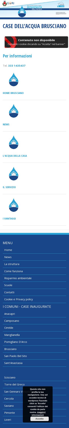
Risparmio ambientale (18, 278)
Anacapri (9, 313)
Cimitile (8, 327)
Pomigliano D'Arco (15, 342)
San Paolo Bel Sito (15, 356)
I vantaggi (9, 218)
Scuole (8, 285)
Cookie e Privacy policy (18, 299)
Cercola (9, 398)
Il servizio (9, 187)
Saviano (9, 405)
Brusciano (10, 349)
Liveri (7, 419)
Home (8, 250)
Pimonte (9, 412)
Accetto (40, 419)
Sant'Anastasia (13, 363)
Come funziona (13, 271)
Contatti (9, 292)
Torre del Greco (14, 384)
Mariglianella (12, 335)
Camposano (11, 320)
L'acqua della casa (15, 155)
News (6, 124)
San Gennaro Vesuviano (19, 391)
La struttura (11, 264)
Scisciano (9, 377)
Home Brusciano (13, 93)
